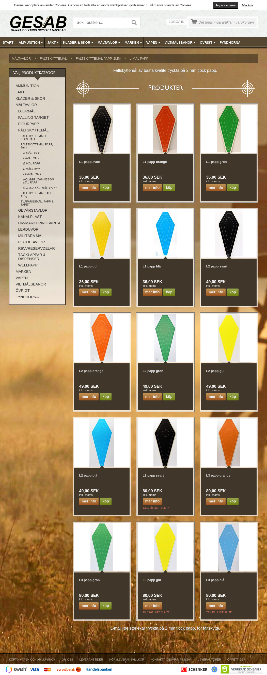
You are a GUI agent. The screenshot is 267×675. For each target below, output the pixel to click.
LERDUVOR (28, 229)
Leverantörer (209, 659)
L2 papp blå (88, 475)
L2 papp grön (153, 371)
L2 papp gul (215, 371)
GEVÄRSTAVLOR (33, 210)
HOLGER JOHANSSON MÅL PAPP (38, 181)
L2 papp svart (216, 266)
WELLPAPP (28, 265)
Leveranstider (91, 659)
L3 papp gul (152, 580)
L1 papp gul (88, 266)
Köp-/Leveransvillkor (126, 659)
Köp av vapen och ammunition (32, 659)
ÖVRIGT (208, 43)
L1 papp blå (152, 266)
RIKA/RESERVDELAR (36, 248)
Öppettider (236, 659)
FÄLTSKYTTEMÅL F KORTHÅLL (34, 137)
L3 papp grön (89, 580)
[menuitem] (8, 42)
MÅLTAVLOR (109, 43)
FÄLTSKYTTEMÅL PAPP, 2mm (98, 58)
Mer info (247, 5)
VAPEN (153, 43)
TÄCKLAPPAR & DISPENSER (32, 257)
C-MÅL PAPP (31, 158)
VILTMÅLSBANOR (181, 43)
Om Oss (67, 659)
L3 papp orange (218, 475)
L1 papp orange (155, 162)
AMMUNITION (31, 43)
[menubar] (133, 42)
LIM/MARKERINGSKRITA (39, 223)
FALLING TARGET (33, 117)
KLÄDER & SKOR (78, 43)
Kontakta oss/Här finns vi (171, 659)
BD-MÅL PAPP (32, 174)
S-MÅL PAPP (31, 152)
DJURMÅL (27, 111)
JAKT (53, 43)
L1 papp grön (216, 162)
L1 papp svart (89, 162)
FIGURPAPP (28, 124)
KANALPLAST (30, 217)
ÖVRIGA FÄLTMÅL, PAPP (40, 187)
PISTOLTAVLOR (31, 242)
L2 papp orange (91, 371)
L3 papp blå (215, 580)
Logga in (176, 22)
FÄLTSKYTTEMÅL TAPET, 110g (38, 195)
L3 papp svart (153, 475)
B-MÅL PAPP (31, 163)
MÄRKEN (133, 43)
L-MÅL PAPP (139, 58)
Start (8, 42)
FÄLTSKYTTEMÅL (53, 58)
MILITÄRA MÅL (30, 236)
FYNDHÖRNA (230, 42)
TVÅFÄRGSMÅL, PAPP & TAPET (37, 203)
